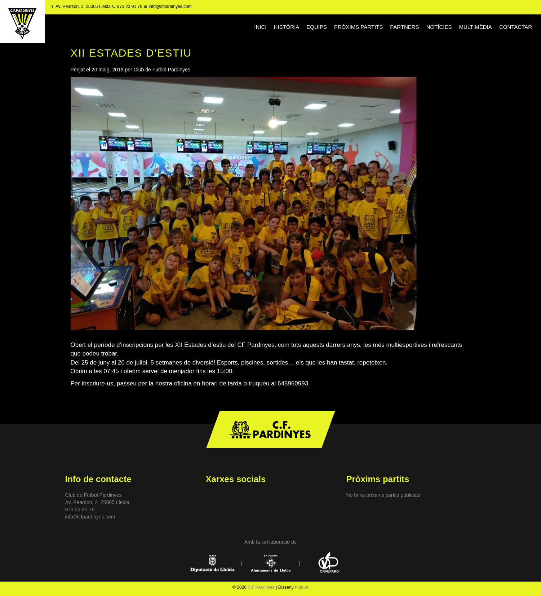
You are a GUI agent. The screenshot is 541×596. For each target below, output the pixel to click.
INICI (260, 27)
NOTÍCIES (439, 27)
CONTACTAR (515, 27)
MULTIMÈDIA (475, 27)
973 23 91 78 (129, 6)
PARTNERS (404, 27)
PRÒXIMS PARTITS (358, 27)
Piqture (302, 587)
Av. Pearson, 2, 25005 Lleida (83, 6)
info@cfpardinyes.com (169, 6)
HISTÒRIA (286, 27)
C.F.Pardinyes (261, 587)
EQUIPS (316, 27)
